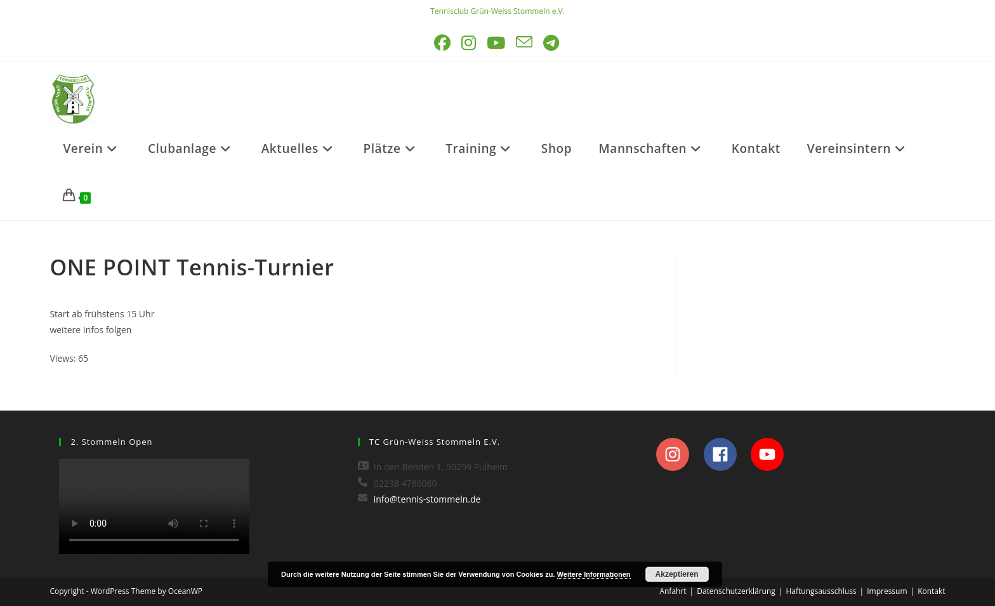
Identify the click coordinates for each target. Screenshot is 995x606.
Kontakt (931, 591)
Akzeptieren (677, 574)
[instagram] (678, 454)
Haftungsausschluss (821, 591)
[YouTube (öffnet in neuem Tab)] (496, 43)
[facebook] (726, 454)
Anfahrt (672, 591)
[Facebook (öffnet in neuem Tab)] (443, 43)
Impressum (887, 591)
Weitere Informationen (594, 574)
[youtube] (771, 454)
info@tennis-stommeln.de (427, 499)
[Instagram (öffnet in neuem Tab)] (469, 43)
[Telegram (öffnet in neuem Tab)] (552, 43)
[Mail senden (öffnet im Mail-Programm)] (525, 43)
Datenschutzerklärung (736, 591)
